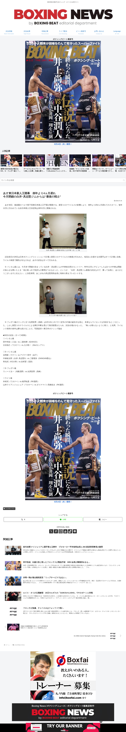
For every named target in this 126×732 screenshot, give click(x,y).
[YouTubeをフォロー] (65, 531)
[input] (63, 180)
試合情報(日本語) (9, 508)
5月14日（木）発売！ (63, 144)
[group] (11, 164)
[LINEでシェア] (63, 519)
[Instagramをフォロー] (61, 531)
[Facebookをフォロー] (56, 531)
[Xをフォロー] (51, 531)
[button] (122, 163)
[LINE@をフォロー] (75, 531)
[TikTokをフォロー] (70, 531)
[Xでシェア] (23, 519)
